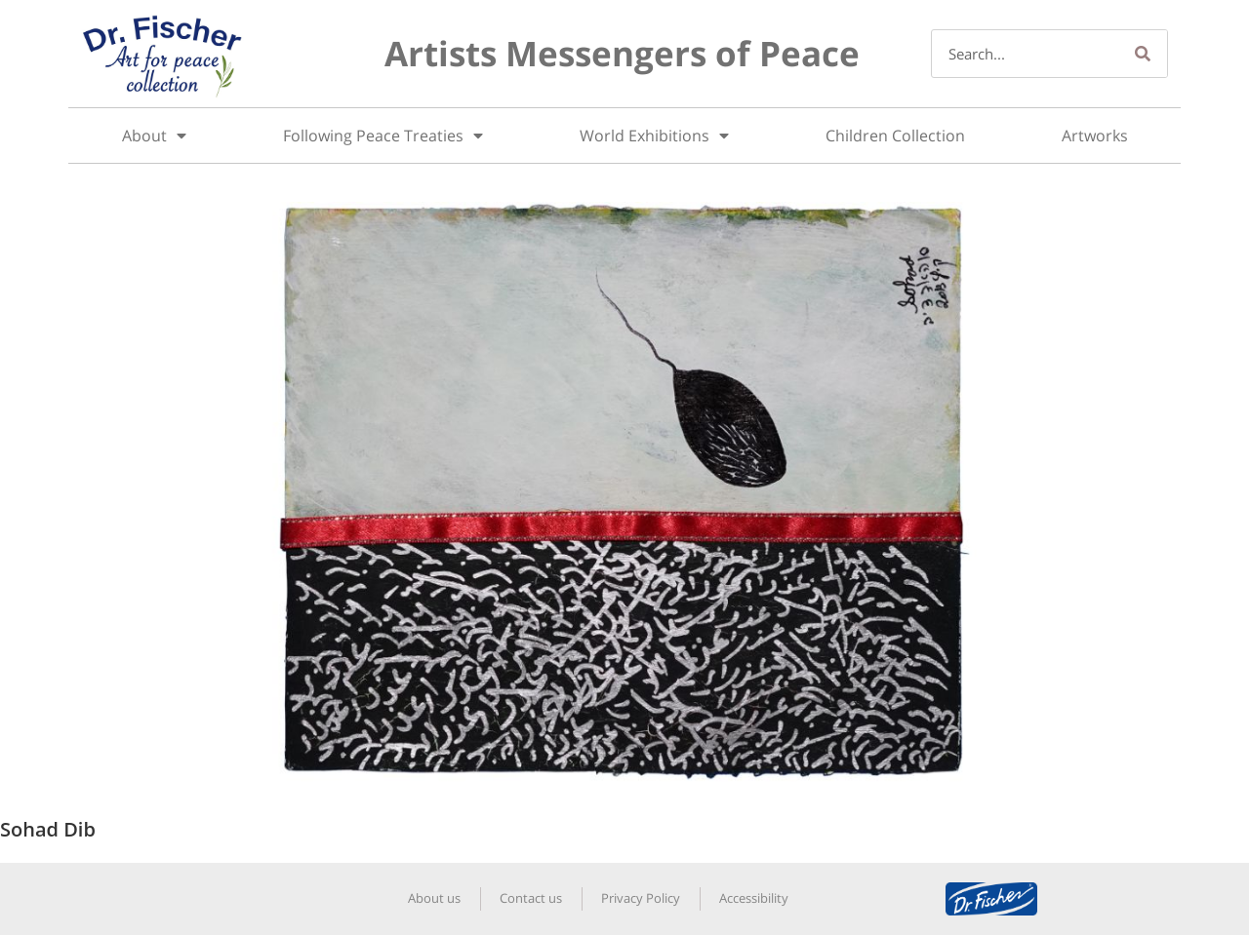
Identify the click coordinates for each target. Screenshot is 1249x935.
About (154, 135)
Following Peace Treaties (383, 135)
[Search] (1142, 53)
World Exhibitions (654, 135)
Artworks (1095, 135)
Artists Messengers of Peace (622, 53)
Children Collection (895, 135)
